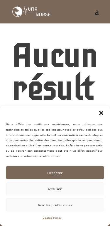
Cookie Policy (52, 218)
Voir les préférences (55, 205)
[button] (101, 113)
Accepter (55, 173)
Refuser (55, 189)
